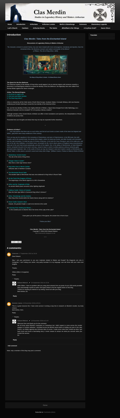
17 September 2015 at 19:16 (28, 253)
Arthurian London (48, 24)
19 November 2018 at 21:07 (40, 320)
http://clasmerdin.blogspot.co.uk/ (45, 233)
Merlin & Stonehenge (67, 24)
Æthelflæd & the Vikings (70, 28)
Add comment (12, 346)
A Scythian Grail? (90, 28)
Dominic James (17, 303)
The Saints (53, 28)
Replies (16, 279)
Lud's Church (12, 28)
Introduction (20, 24)
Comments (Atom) (49, 412)
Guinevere (83, 24)
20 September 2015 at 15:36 (40, 282)
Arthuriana (34, 24)
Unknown (15, 253)
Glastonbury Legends (99, 24)
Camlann (25, 28)
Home (10, 24)
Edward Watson (22, 282)
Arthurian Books (39, 28)
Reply (14, 275)
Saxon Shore (105, 28)
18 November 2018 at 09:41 (32, 303)
